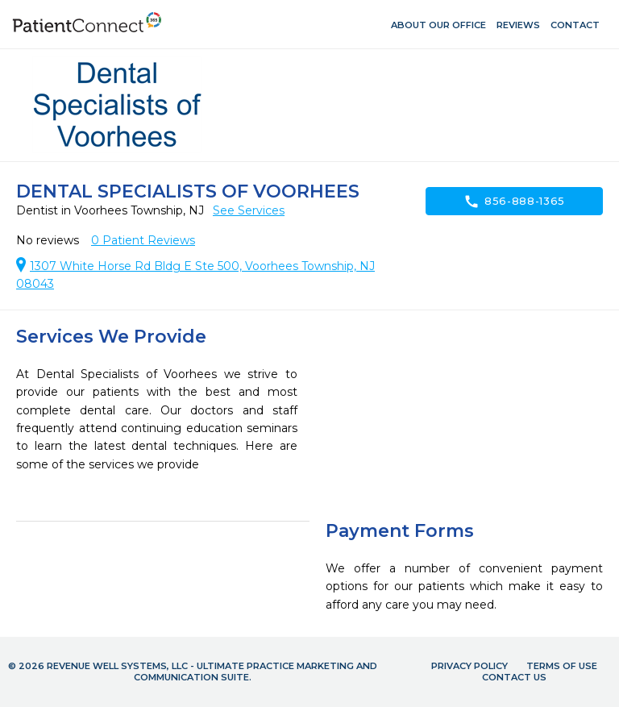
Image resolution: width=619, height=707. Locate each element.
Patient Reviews (143, 240)
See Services (249, 210)
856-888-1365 (514, 201)
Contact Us (514, 677)
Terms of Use (561, 666)
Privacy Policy (469, 666)
